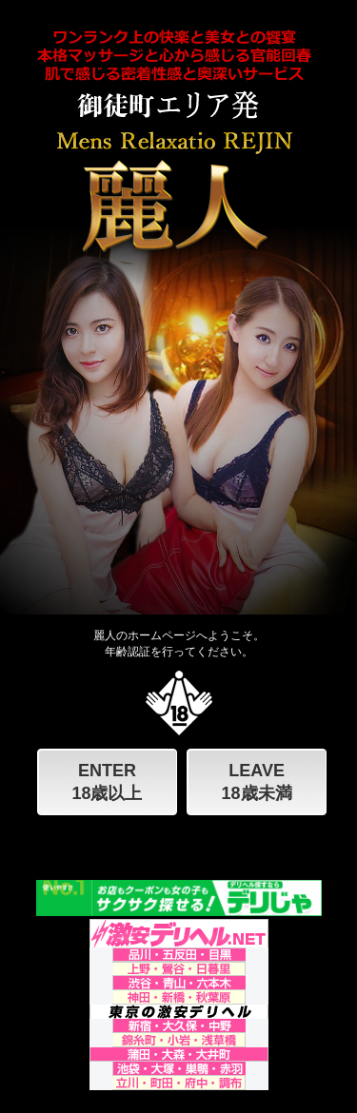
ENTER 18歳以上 (106, 782)
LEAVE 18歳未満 (257, 782)
